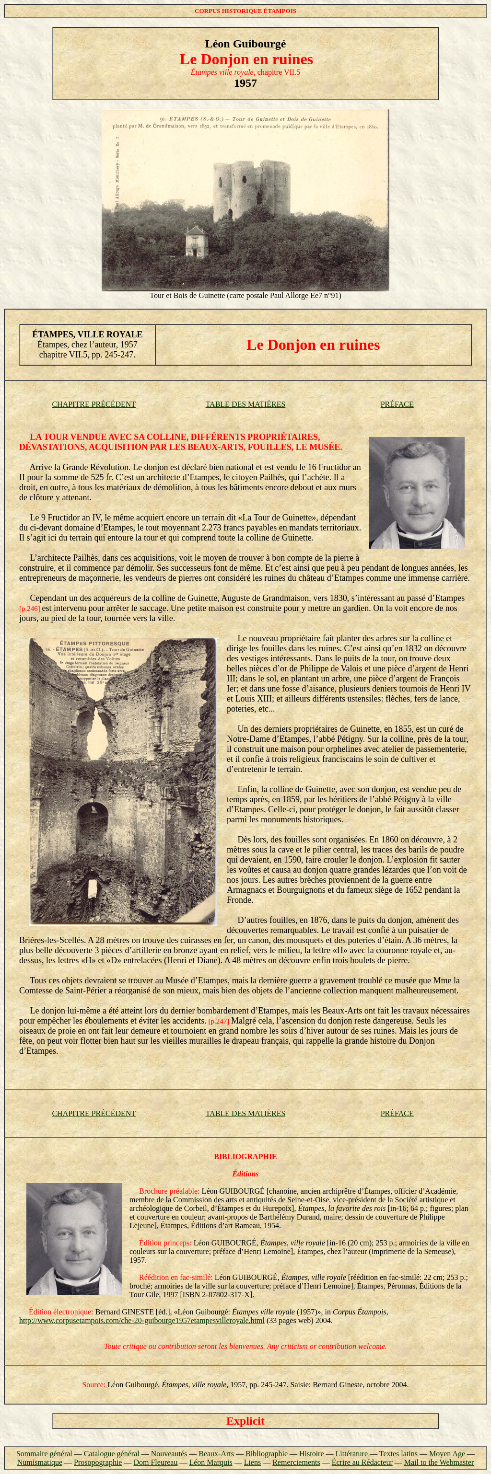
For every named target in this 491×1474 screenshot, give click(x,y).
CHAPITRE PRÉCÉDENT (94, 404)
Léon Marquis (210, 1462)
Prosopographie (98, 1462)
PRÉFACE (397, 404)
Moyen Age (448, 1454)
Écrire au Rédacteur (362, 1462)
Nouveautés (169, 1454)
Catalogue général (112, 1454)
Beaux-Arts (216, 1454)
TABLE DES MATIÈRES (246, 404)
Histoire (311, 1454)
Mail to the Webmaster (439, 1462)
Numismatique (39, 1462)
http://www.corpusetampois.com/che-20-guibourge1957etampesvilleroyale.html (142, 1320)
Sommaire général (44, 1454)
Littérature (352, 1454)
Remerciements (296, 1462)
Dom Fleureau (155, 1462)
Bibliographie (267, 1454)
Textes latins (398, 1454)
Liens (252, 1462)
